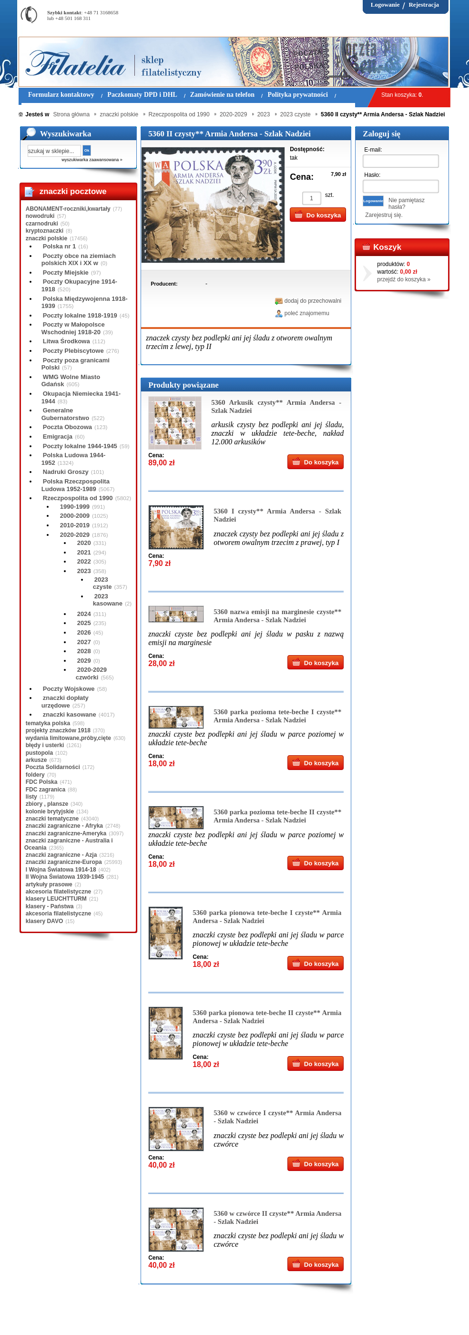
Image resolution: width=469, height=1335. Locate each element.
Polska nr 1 (59, 246)
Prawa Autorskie (258, 1320)
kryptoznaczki (44, 230)
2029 (84, 660)
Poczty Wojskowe (69, 688)
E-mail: (373, 149)
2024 (84, 613)
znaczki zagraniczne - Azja (61, 855)
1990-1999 (75, 506)
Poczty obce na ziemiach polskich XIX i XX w (78, 259)
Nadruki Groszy (66, 471)
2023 (84, 571)
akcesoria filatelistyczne (58, 891)
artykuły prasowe (49, 884)
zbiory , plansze (47, 804)
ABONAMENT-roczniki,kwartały (68, 208)
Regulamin (46, 1320)
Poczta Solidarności (53, 767)
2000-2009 (75, 515)
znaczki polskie (46, 238)
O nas (77, 1320)
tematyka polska (48, 723)
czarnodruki (42, 223)
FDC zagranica (45, 789)
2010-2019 (75, 525)
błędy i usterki (45, 745)
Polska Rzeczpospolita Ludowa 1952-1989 (75, 485)
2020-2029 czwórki (91, 673)
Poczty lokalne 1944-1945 (80, 446)
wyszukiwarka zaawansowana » (91, 159)
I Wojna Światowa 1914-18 (61, 869)
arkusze (36, 760)
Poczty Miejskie (66, 272)
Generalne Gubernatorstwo (65, 414)
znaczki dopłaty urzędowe (65, 701)
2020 (84, 542)
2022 (84, 561)
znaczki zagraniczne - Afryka (64, 825)
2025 (84, 622)
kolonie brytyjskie (50, 811)
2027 (84, 642)
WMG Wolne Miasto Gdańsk (70, 380)
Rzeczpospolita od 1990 (78, 498)
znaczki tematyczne (52, 818)
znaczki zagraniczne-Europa (64, 862)
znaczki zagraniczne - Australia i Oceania (68, 844)
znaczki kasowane (69, 714)
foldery (35, 774)
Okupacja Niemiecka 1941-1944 (81, 397)
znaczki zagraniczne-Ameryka (66, 833)
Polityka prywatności (202, 1320)
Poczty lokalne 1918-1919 (80, 315)
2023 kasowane (107, 600)
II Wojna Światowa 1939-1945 (65, 876)
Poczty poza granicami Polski (75, 364)
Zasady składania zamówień (130, 1320)
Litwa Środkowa (66, 341)
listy (31, 796)
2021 (84, 552)
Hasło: (372, 175)
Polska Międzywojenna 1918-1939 (84, 302)
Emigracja (57, 436)
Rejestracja (423, 4)
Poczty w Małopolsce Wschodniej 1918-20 (73, 328)
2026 (84, 632)
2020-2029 (75, 534)
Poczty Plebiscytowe (73, 350)
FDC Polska (42, 782)
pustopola (39, 753)
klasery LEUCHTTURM (56, 898)
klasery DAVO (44, 921)
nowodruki (40, 216)
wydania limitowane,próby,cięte (68, 738)
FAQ (294, 1320)
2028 (84, 651)
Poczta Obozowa (67, 427)
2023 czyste (102, 583)
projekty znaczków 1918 (58, 730)
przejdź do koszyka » (403, 279)
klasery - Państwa (50, 906)
